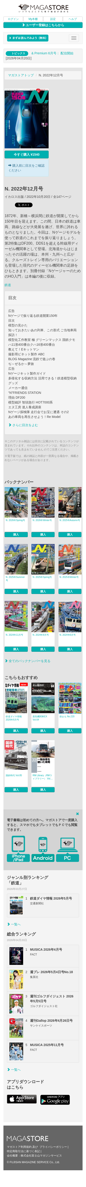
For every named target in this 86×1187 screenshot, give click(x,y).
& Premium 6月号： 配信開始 (52, 53)
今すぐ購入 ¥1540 (27, 154)
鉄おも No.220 (67, 716)
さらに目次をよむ (23, 425)
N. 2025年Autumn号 (70, 520)
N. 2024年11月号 (14, 635)
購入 (16, 534)
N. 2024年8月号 (41, 635)
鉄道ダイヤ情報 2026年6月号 (14, 718)
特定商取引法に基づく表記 (23, 1151)
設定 (53, 19)
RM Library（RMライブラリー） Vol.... (43, 777)
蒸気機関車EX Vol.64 (40, 718)
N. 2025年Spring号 (42, 577)
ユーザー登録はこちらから (43, 25)
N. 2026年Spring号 (15, 520)
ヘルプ (73, 19)
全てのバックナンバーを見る (27, 661)
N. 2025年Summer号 (15, 579)
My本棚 (33, 19)
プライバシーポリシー (53, 1146)
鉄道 (8, 285)
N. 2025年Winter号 (69, 577)
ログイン (13, 19)
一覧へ (14, 924)
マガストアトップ (21, 75)
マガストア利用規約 (19, 1146)
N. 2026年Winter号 (42, 520)
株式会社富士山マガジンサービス (41, 1155)
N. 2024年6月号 (68, 635)
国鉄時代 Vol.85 (14, 775)
